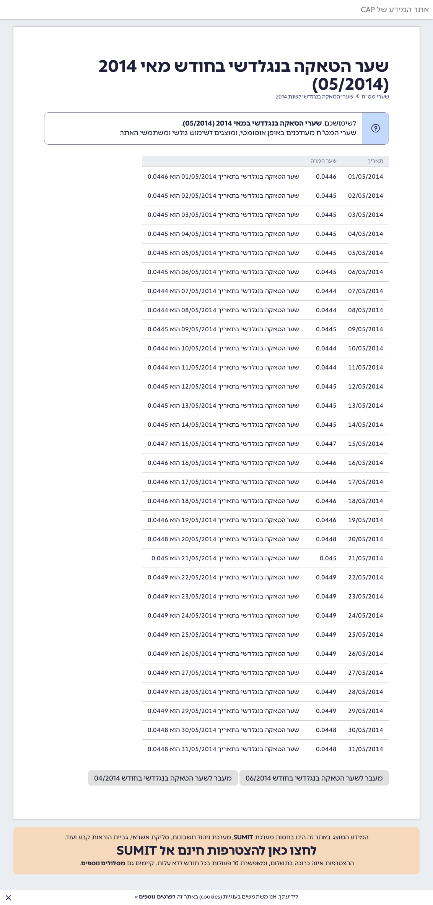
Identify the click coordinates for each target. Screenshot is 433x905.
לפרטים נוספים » (155, 897)
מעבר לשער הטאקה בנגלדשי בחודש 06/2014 (314, 778)
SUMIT (243, 837)
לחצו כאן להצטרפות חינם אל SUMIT (217, 850)
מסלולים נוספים (103, 863)
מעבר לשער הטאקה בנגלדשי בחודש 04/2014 (163, 778)
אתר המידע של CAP (395, 9)
